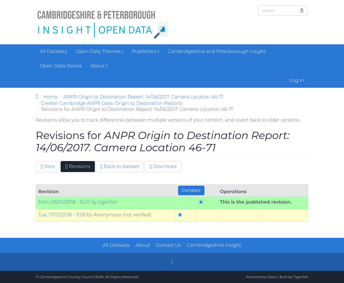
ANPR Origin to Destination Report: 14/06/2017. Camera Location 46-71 (143, 97)
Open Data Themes (99, 51)
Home (51, 97)
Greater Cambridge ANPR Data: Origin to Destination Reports (111, 103)
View (48, 166)
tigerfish (107, 202)
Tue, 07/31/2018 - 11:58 (62, 215)
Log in (297, 80)
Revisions (80, 167)
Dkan (272, 277)
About (99, 66)
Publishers (145, 51)
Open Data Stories (61, 66)
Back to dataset (120, 166)
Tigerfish (301, 277)
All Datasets (53, 51)
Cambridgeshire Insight (214, 245)
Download (163, 166)
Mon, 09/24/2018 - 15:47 (64, 202)
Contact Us (168, 245)
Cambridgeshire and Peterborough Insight (217, 51)
